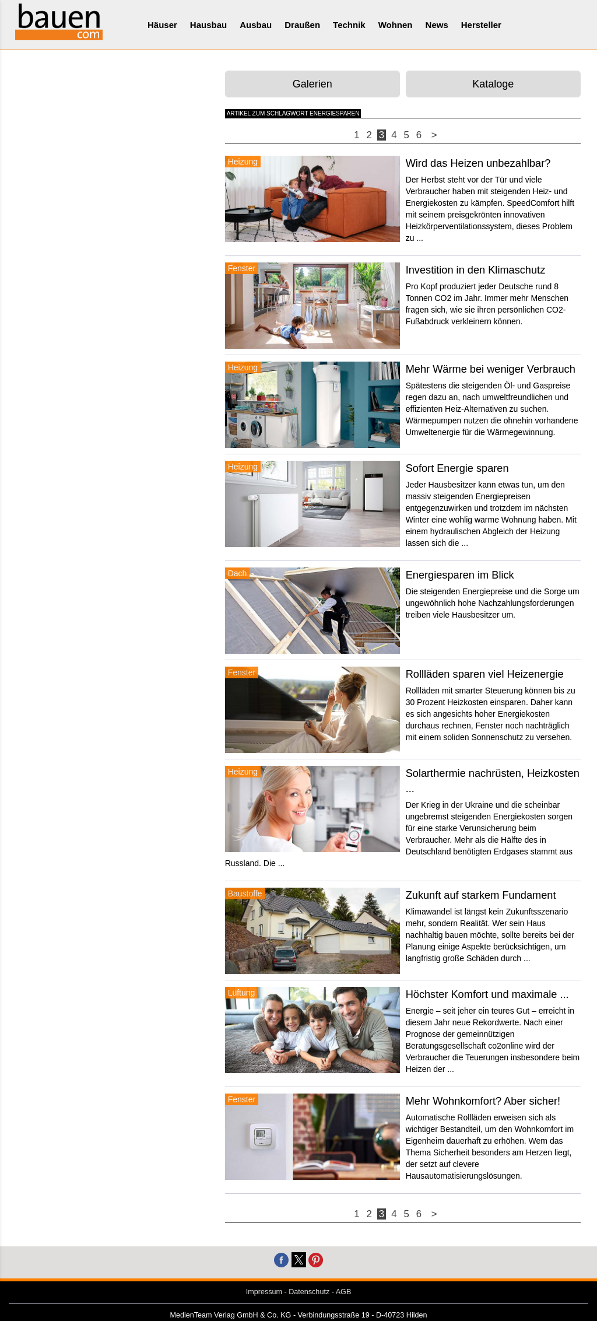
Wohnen (395, 25)
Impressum (264, 1292)
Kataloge (493, 84)
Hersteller (481, 25)
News (437, 25)
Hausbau (208, 25)
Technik (349, 25)
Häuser (162, 25)
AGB (344, 1292)
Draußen (302, 25)
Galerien (312, 84)
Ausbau (256, 25)
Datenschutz (309, 1292)
